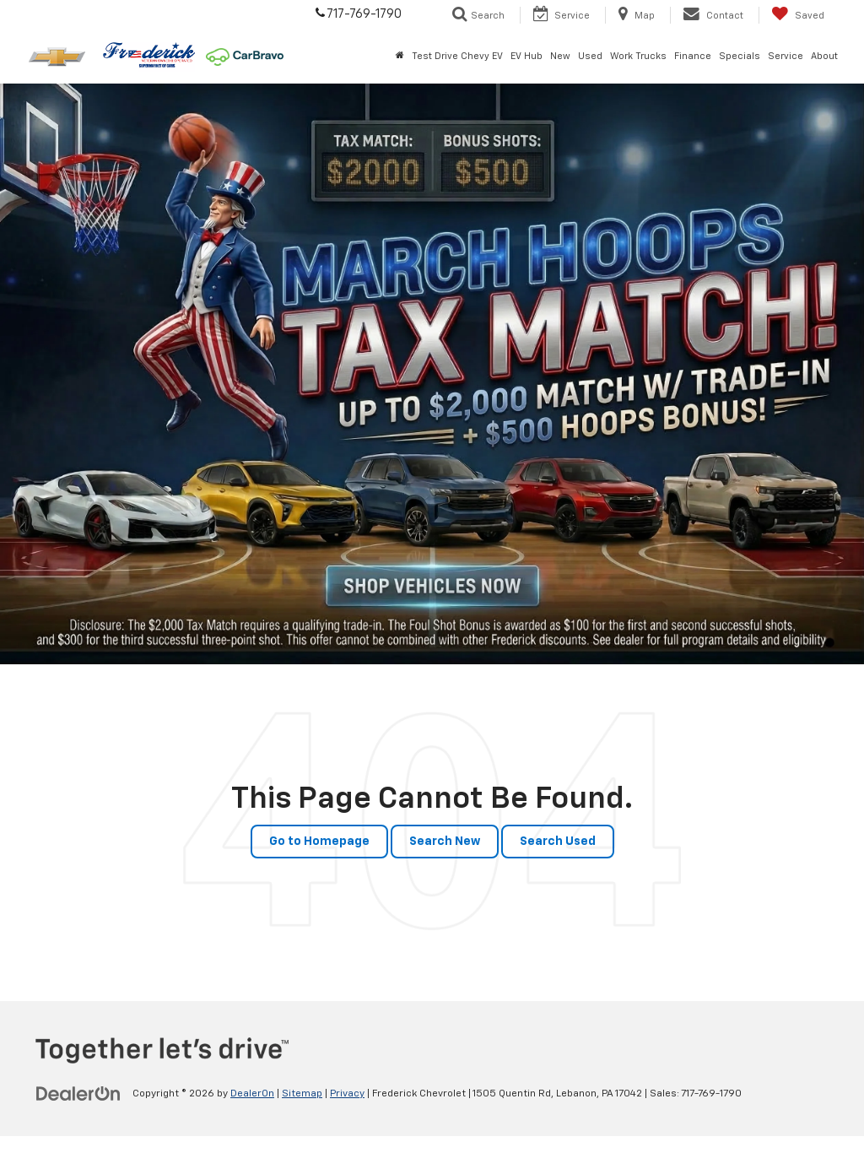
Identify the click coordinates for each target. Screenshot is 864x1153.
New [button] (560, 56)
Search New (444, 841)
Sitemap (302, 1094)
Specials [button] (739, 56)
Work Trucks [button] (638, 56)
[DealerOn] (78, 1093)
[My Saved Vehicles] (798, 15)
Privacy (347, 1094)
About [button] (824, 56)
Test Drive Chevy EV (457, 56)
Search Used (558, 841)
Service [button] (785, 56)
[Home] (400, 57)
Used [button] (590, 56)
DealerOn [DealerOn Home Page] (252, 1094)
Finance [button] (692, 56)
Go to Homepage (319, 841)
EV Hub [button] (526, 56)
